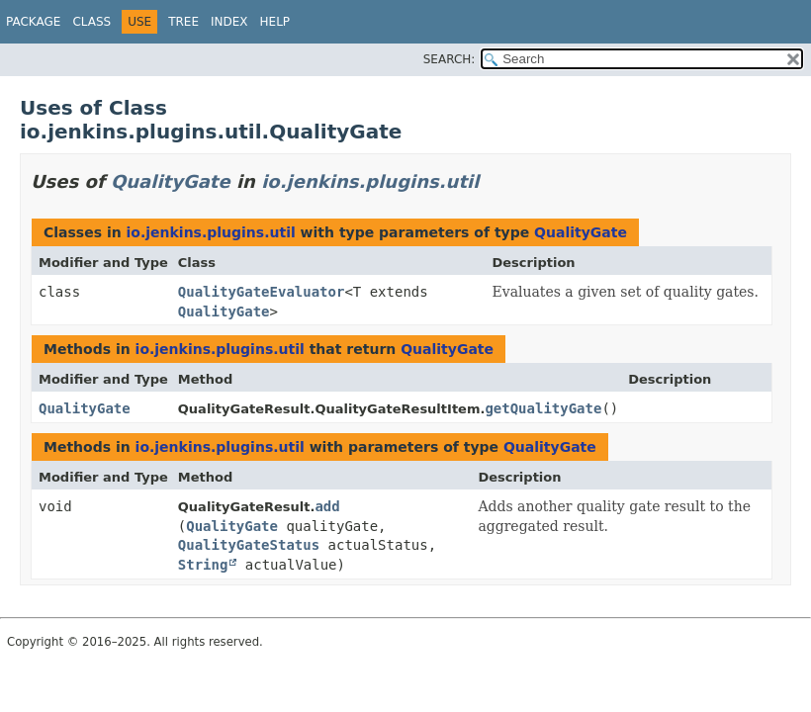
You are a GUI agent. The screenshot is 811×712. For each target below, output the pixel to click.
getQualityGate (543, 408)
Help (275, 22)
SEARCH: (449, 59)
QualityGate (170, 181)
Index (229, 22)
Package (33, 22)
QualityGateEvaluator (261, 292)
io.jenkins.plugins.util (370, 181)
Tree (183, 22)
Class (91, 22)
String (203, 565)
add (327, 506)
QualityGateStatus (248, 545)
